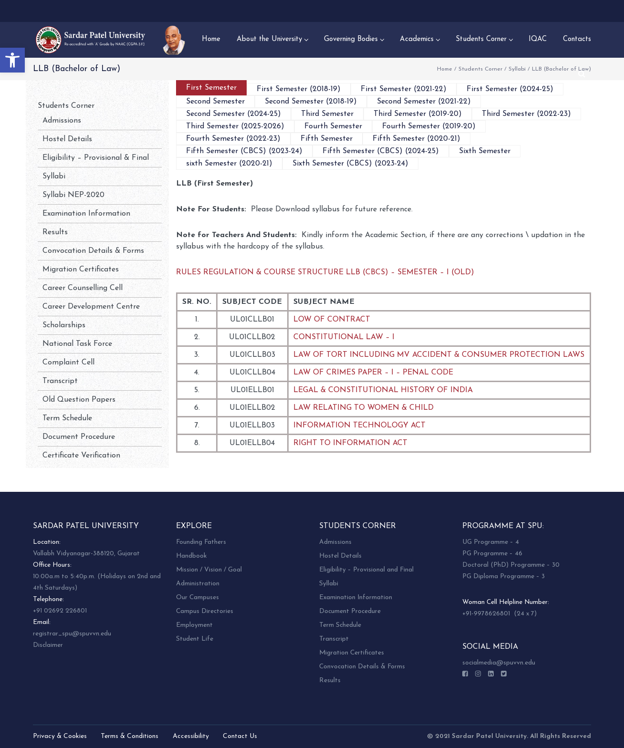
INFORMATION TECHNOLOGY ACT (359, 425)
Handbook (191, 556)
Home (444, 69)
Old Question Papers (78, 400)
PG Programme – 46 (492, 554)
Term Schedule (67, 418)
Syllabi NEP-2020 (73, 195)
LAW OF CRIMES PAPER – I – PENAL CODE (373, 372)
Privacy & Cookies (60, 736)
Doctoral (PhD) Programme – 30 (511, 565)
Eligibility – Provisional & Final (95, 158)
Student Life (194, 639)
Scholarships (63, 325)
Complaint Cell (68, 362)
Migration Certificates (80, 269)
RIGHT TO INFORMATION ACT (350, 443)
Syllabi (517, 69)
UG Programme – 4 (490, 542)
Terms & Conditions (129, 736)
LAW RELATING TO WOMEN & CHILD (363, 408)
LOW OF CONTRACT (331, 319)
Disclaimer (48, 645)
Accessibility (191, 736)
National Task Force (77, 344)
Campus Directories (204, 611)
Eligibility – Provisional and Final (366, 570)
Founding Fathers (201, 542)
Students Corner (480, 69)
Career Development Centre (91, 307)
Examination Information (86, 214)
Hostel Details (67, 139)
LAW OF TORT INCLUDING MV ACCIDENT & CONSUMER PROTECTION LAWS (438, 355)
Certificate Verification (81, 455)
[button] (12, 60)
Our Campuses (197, 597)
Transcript (60, 381)
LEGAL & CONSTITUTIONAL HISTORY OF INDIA (383, 390)
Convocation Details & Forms (93, 251)
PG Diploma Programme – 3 (503, 576)
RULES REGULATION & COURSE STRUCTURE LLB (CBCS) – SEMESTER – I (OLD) (325, 272)
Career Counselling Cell (82, 288)
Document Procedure (78, 437)
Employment (194, 625)
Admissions (61, 121)
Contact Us (240, 736)
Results (55, 232)
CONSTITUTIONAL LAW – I (344, 337)
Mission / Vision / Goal (209, 570)
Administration (197, 584)
